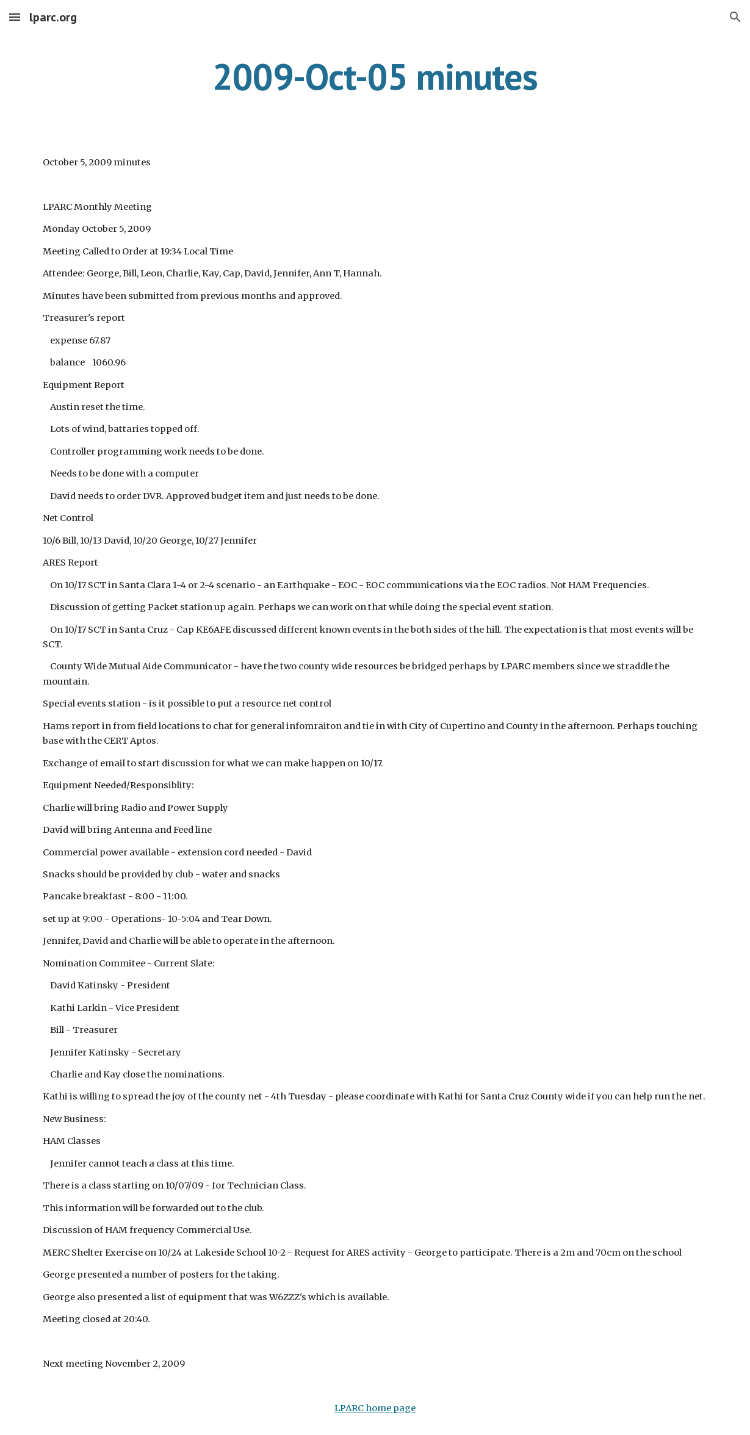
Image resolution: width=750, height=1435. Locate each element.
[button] (14, 17)
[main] (375, 76)
